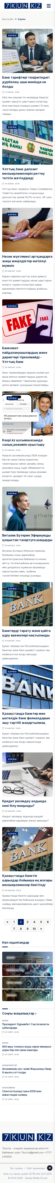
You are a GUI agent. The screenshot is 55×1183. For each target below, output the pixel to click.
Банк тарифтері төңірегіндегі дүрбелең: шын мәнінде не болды (26, 81)
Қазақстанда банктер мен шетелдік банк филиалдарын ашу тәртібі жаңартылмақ (26, 718)
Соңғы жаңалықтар (18, 1013)
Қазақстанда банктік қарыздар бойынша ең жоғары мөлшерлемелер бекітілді (27, 880)
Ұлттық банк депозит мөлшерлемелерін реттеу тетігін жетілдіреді (23, 173)
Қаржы (12, 35)
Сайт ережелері (35, 1168)
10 (34, 929)
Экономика (8, 1087)
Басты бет (8, 19)
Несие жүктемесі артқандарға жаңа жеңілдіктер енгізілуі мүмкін (27, 261)
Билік (5, 1020)
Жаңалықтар (9, 1065)
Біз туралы (16, 1168)
